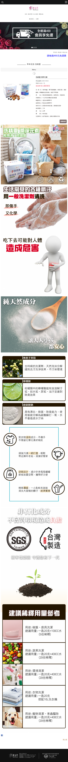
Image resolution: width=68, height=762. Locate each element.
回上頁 (65, 740)
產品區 (59, 52)
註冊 (37, 19)
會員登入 (31, 19)
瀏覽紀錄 (41, 14)
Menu (34, 70)
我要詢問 (63, 121)
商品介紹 (65, 52)
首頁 (56, 52)
